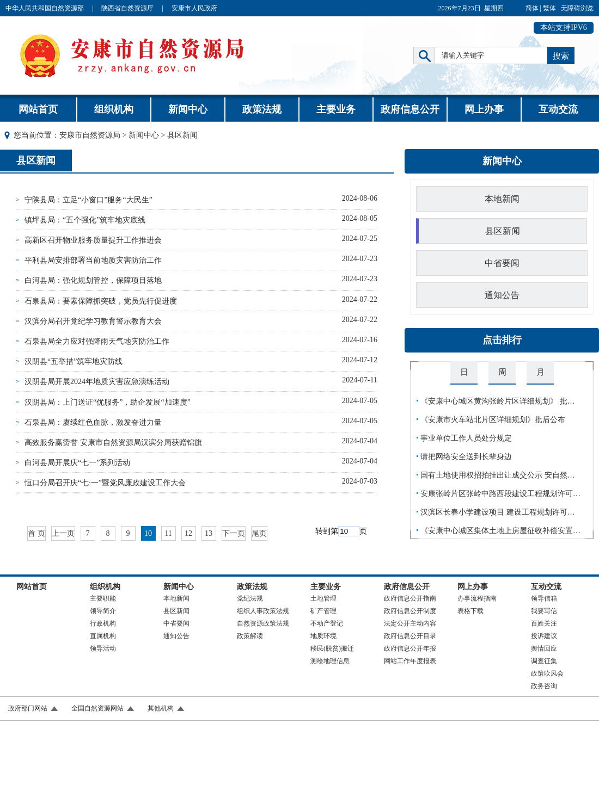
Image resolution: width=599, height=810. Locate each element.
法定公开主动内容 (410, 623)
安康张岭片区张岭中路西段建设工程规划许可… (500, 494)
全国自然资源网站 (97, 708)
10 (148, 533)
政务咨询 (544, 686)
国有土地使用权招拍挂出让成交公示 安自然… (497, 475)
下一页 (233, 533)
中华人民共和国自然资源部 (44, 8)
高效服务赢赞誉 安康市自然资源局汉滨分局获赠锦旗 (113, 442)
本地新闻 (502, 198)
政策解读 (250, 636)
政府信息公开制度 (410, 611)
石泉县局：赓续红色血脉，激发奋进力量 (93, 422)
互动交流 (558, 109)
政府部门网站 (27, 708)
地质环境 (323, 636)
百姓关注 (544, 623)
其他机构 (161, 708)
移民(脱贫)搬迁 (332, 648)
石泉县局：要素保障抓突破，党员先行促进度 (101, 301)
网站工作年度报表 (410, 661)
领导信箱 (544, 598)
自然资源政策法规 (263, 623)
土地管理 (323, 598)
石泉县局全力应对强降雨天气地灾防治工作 (97, 341)
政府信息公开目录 (410, 636)
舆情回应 (544, 648)
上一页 (63, 533)
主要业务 (336, 109)
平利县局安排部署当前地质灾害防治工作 (93, 260)
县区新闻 (36, 160)
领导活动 (103, 648)
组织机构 (113, 109)
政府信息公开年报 (410, 648)
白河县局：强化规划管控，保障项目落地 (93, 280)
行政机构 (103, 623)
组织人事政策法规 (263, 611)
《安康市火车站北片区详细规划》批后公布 (492, 420)
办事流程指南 (477, 598)
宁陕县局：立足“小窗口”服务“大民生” (88, 200)
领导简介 (103, 611)
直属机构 (103, 636)
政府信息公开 (410, 109)
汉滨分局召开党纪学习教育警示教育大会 (93, 321)
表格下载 (470, 611)
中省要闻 (502, 263)
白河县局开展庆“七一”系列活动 (77, 463)
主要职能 (103, 598)
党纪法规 (250, 598)
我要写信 (544, 611)
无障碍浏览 (577, 8)
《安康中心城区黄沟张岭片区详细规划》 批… (497, 401)
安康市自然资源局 (89, 135)
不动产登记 (326, 623)
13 (208, 533)
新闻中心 (187, 109)
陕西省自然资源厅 (127, 8)
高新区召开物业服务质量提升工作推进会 (93, 240)
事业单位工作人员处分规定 (466, 438)
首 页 (36, 533)
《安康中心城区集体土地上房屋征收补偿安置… (500, 531)
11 (168, 533)
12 (188, 533)
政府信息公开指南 (410, 598)
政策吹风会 (547, 673)
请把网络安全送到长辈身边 (466, 457)
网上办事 (484, 109)
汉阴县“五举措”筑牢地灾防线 (74, 361)
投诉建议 (544, 636)
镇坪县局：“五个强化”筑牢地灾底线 (85, 220)
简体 (532, 8)
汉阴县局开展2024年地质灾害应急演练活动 (97, 382)
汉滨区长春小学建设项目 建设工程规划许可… (497, 512)
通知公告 (502, 295)
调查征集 (544, 661)
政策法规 (262, 109)
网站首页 (38, 109)
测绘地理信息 (330, 661)
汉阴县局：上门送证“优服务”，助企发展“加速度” (108, 402)
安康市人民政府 (194, 8)
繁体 (549, 8)
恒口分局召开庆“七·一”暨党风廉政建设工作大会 (105, 483)
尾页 (259, 533)
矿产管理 (323, 611)
